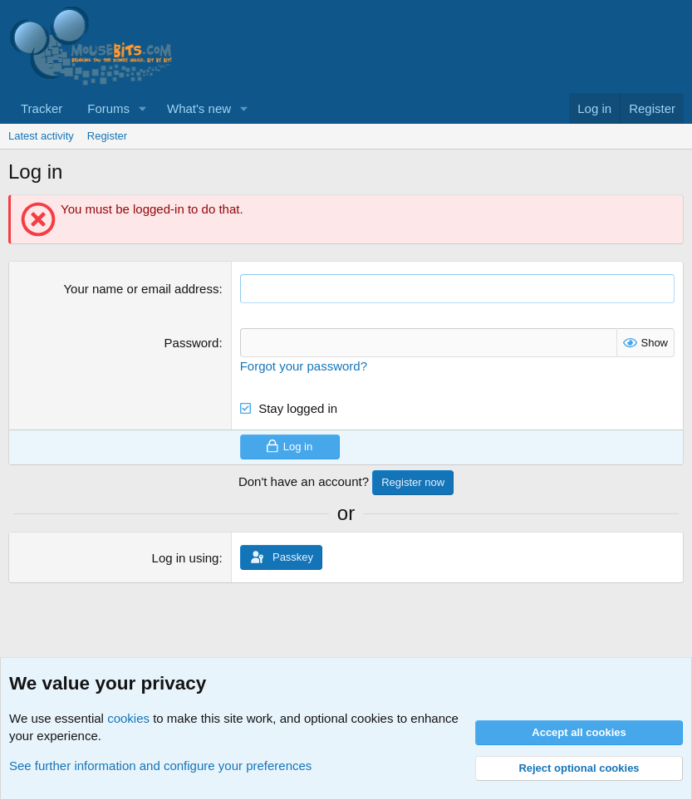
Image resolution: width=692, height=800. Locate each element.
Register (107, 136)
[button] (143, 108)
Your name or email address (140, 289)
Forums (108, 108)
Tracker (41, 108)
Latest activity (41, 136)
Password (191, 343)
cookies (128, 718)
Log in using (185, 558)
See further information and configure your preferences (160, 765)
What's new (199, 108)
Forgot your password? (303, 366)
